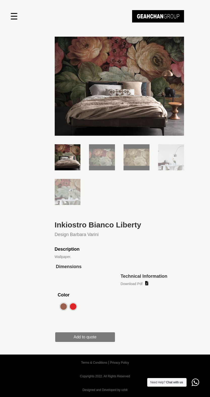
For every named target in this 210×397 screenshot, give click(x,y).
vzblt (124, 390)
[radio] (63, 306)
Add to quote (86, 337)
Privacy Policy (119, 362)
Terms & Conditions (94, 362)
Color (64, 294)
